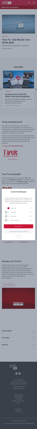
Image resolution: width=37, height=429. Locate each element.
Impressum (19, 237)
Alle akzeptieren (19, 226)
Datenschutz (18, 235)
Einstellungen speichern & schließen (18, 231)
